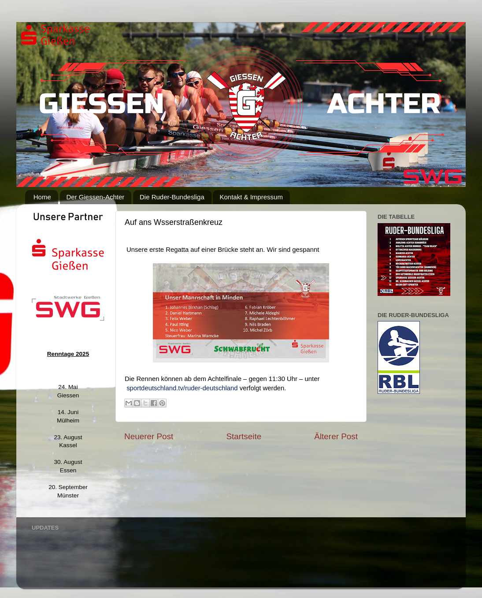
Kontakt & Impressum (250, 197)
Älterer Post (336, 436)
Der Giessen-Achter (96, 197)
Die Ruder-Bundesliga (172, 197)
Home (42, 197)
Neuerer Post (148, 436)
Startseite (243, 436)
